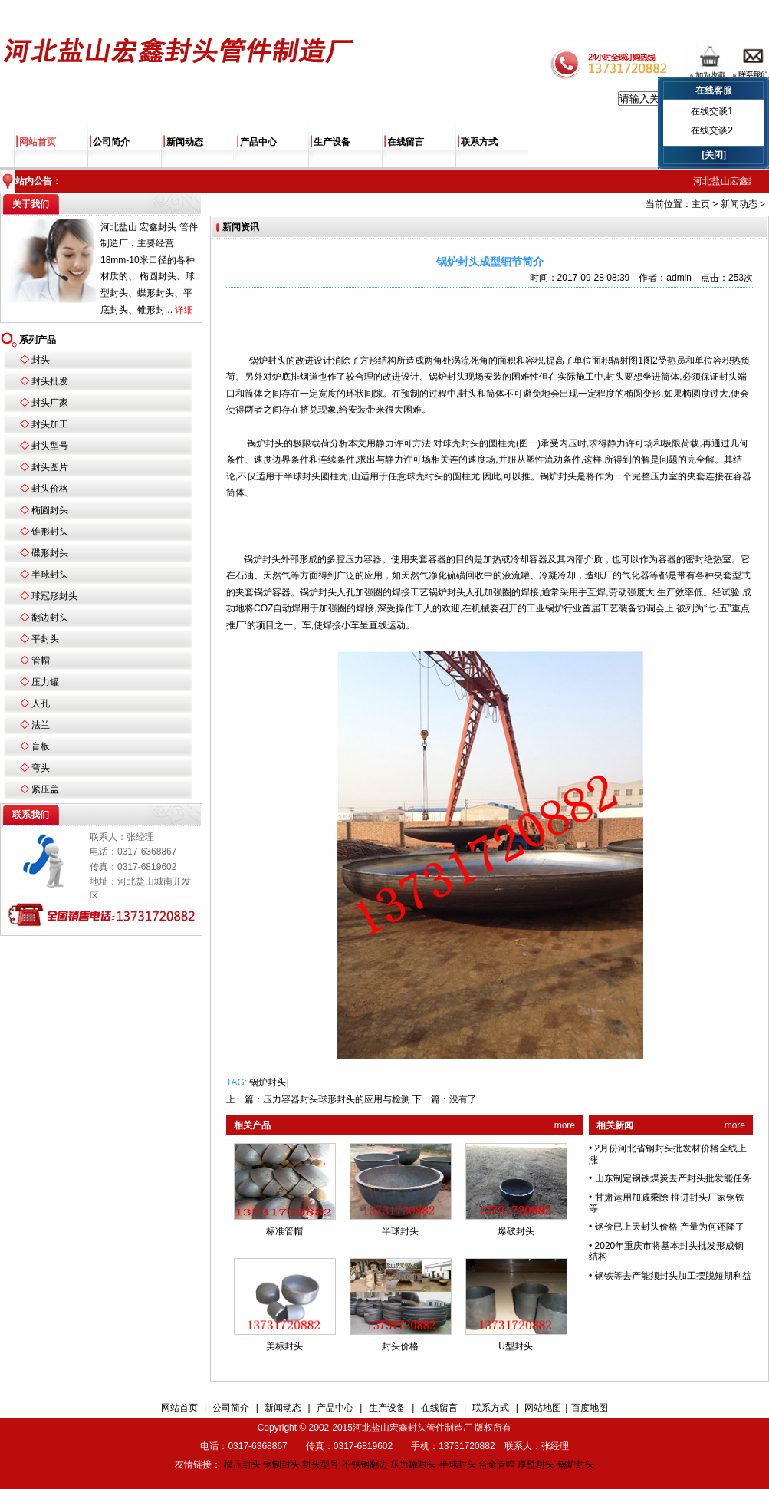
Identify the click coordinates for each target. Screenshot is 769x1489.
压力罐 (45, 682)
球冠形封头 (54, 596)
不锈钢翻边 (365, 1464)
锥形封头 (49, 531)
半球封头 (49, 574)
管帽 (40, 660)
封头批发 (49, 381)
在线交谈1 (712, 111)
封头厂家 (49, 402)
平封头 (45, 639)
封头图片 (49, 467)
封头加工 (49, 424)
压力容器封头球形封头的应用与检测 (336, 1099)
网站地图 (542, 1407)
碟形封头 (49, 553)
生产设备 (332, 142)
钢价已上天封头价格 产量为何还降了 (669, 1226)
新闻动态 (184, 142)
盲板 (40, 746)
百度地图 (589, 1407)
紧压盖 (45, 789)
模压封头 (242, 1464)
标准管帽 (284, 1231)
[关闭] (714, 155)
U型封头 (515, 1346)
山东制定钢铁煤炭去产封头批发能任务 (673, 1178)
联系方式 (479, 142)
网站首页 (37, 142)
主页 (701, 204)
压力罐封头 (413, 1464)
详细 (184, 310)
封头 (40, 359)
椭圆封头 (49, 510)
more (564, 1125)
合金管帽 (496, 1464)
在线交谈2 (712, 130)
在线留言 (405, 142)
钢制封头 (281, 1464)
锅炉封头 (267, 1082)
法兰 (40, 725)
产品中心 (258, 142)
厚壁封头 (536, 1464)
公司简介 (111, 142)
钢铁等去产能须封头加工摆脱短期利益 (673, 1275)
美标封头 (284, 1346)
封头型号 (49, 445)
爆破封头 (516, 1231)
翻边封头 (49, 617)
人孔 (40, 703)
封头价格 (49, 488)
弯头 (40, 768)
